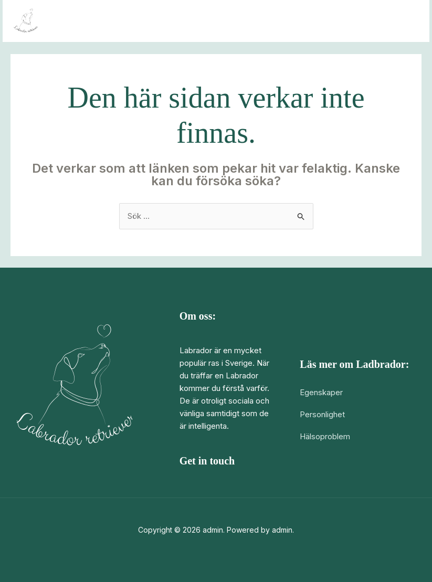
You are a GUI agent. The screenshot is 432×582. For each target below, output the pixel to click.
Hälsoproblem (325, 436)
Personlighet (322, 414)
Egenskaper (321, 392)
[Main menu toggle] (408, 21)
